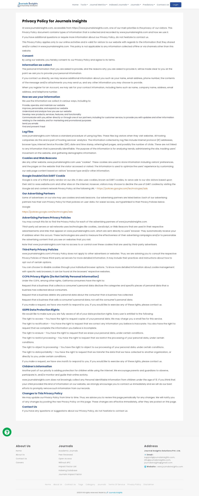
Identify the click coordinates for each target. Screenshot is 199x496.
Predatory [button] (148, 4)
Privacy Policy (134, 484)
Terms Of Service (117, 484)
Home (75, 4)
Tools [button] (83, 4)
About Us (20, 454)
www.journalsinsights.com (170, 466)
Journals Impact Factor (70, 474)
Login (175, 4)
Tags (80, 484)
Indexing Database (68, 470)
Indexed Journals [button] (118, 4)
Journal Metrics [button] (98, 4)
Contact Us (163, 4)
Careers (20, 462)
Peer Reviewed (66, 454)
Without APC (65, 462)
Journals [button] (135, 4)
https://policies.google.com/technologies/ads (122, 188)
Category (90, 484)
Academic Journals (68, 450)
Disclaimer (149, 484)
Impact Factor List (68, 466)
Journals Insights (115, 492)
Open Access (65, 458)
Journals (102, 484)
